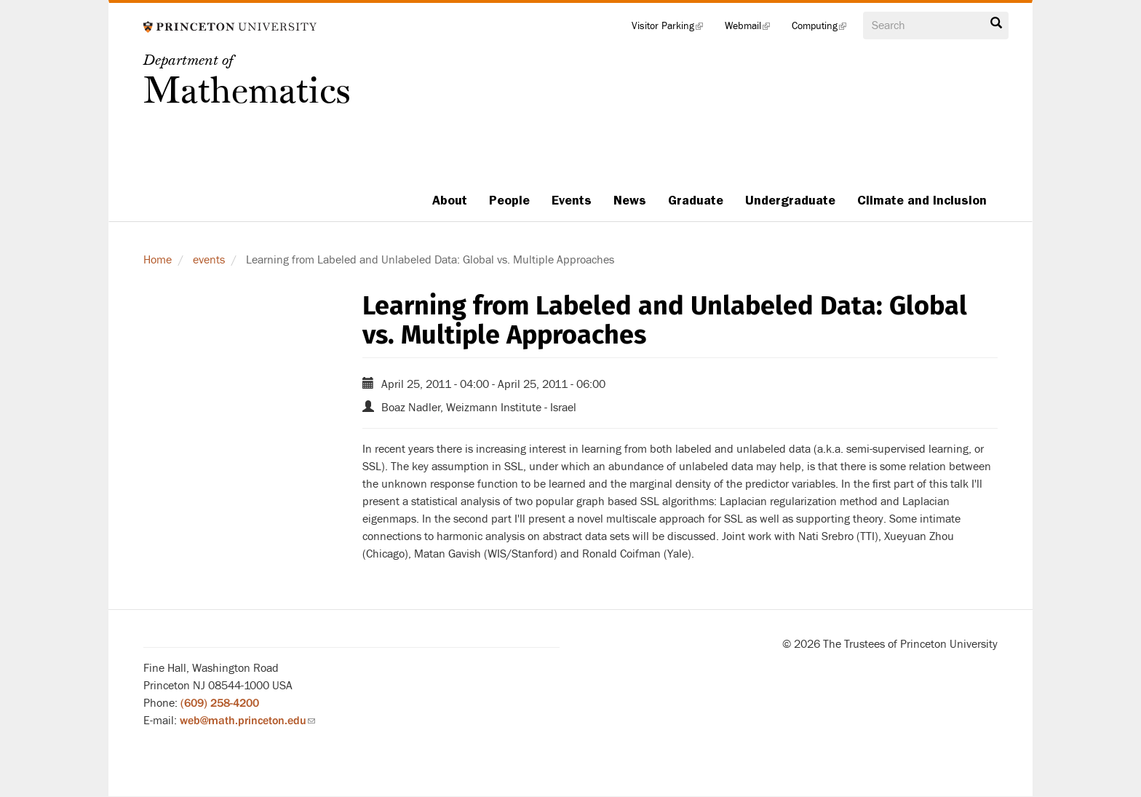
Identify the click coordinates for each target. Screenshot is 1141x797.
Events (572, 200)
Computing (824, 29)
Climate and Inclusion (922, 200)
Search (996, 23)
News (629, 200)
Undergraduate (790, 200)
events (209, 259)
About (449, 200)
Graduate (695, 200)
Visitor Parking (673, 29)
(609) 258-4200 (219, 703)
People (509, 200)
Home (157, 259)
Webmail (753, 29)
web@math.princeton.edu (247, 720)
